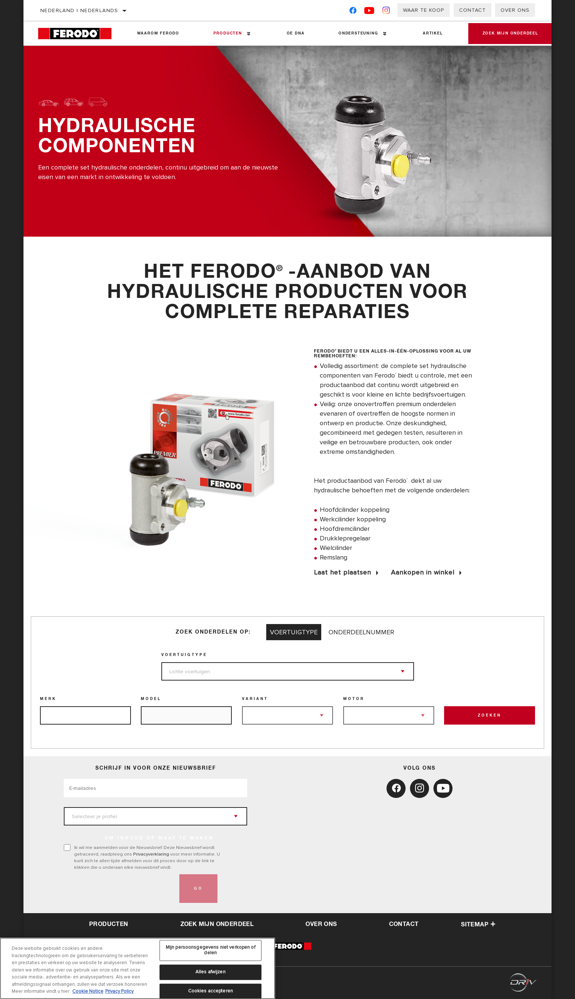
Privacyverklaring (151, 854)
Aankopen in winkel (422, 572)
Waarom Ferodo (158, 33)
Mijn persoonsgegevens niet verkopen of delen (210, 950)
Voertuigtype (184, 655)
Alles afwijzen (210, 972)
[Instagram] (386, 12)
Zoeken (489, 715)
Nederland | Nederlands (79, 10)
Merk (48, 699)
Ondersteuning (357, 33)
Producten (227, 33)
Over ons (515, 10)
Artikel (432, 33)
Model (151, 699)
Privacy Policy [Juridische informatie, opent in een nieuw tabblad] (119, 991)
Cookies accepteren (210, 991)
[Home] (79, 33)
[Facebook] (353, 12)
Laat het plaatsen (342, 572)
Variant (255, 699)
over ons (321, 924)
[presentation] (119, 888)
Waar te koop (423, 10)
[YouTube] (369, 12)
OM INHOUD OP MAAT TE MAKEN (159, 838)
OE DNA (295, 33)
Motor (354, 699)
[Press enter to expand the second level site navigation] (248, 33)
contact (404, 924)
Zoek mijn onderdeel (510, 33)
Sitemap (478, 924)
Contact (472, 10)
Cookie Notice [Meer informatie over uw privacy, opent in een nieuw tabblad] (87, 991)
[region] (137, 968)
